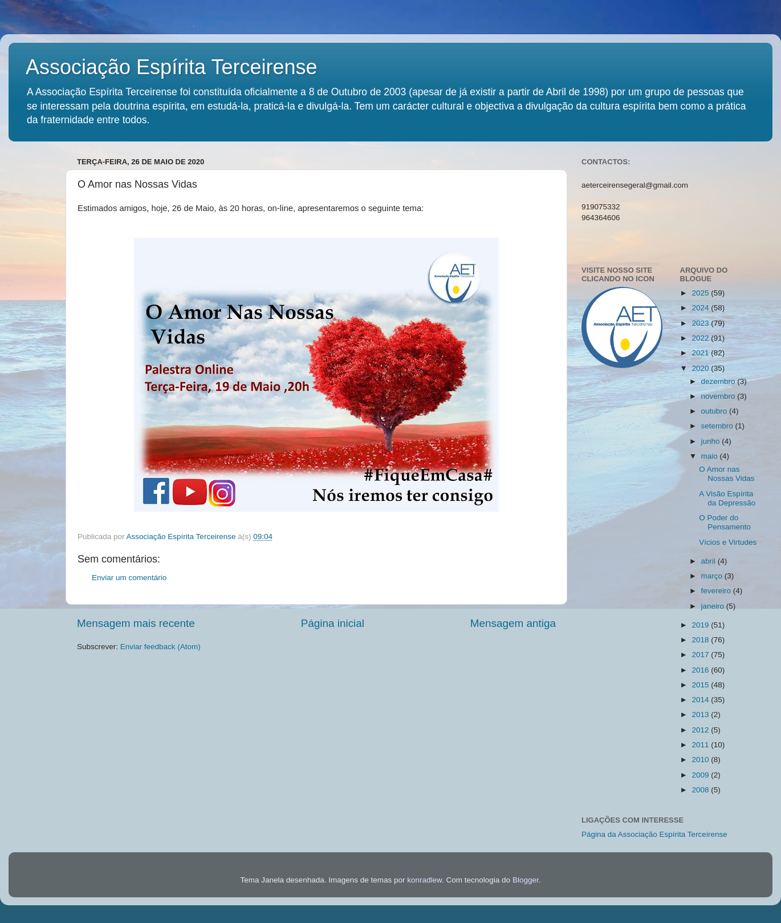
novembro (719, 396)
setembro (718, 426)
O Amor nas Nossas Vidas (726, 474)
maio (710, 456)
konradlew (424, 880)
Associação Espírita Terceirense (172, 67)
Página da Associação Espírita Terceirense (654, 834)
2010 (701, 759)
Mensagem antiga (513, 623)
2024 (701, 307)
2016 (701, 670)
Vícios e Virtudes (727, 542)
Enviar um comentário (129, 577)
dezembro (719, 381)
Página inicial (332, 623)
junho (711, 441)
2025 (701, 293)
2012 (701, 730)
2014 (701, 699)
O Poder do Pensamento (725, 522)
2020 (701, 368)
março (713, 576)
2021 (701, 353)
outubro (715, 411)
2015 (701, 685)
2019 (701, 625)
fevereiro (717, 590)
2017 (701, 654)
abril (709, 561)
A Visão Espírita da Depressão (727, 498)
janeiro (713, 606)
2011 (701, 744)
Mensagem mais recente (136, 623)
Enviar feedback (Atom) (160, 646)
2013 (701, 714)
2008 (701, 790)
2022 (701, 338)
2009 (701, 775)
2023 (701, 323)
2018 (701, 639)
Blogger (525, 880)
